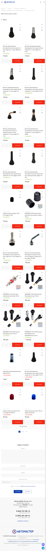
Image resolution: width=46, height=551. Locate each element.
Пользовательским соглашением (29, 541)
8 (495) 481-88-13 (23, 516)
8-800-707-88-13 (23, 512)
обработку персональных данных (28, 486)
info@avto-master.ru (23, 521)
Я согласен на (24, 486)
